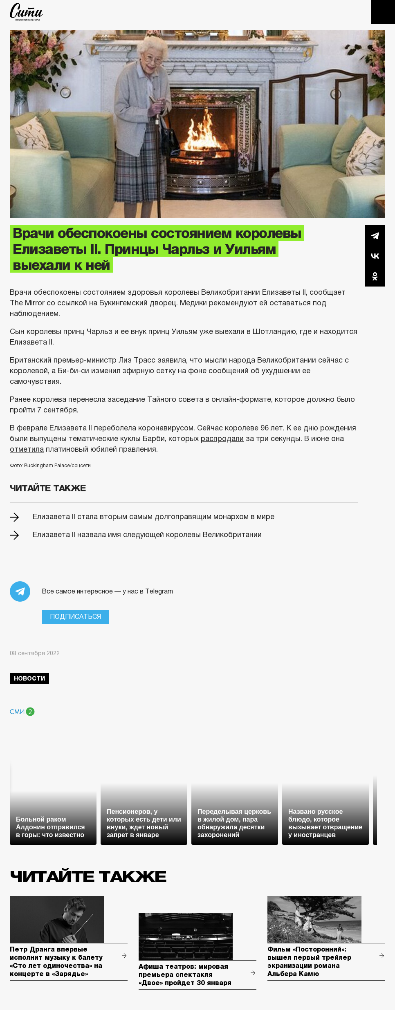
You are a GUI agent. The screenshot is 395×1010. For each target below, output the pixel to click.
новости (29, 678)
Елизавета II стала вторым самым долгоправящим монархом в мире (153, 517)
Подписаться (75, 616)
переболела (115, 428)
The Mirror (27, 303)
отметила (27, 449)
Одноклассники (375, 276)
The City (26, 12)
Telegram (375, 235)
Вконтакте (375, 256)
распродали (222, 438)
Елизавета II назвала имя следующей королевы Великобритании (147, 535)
